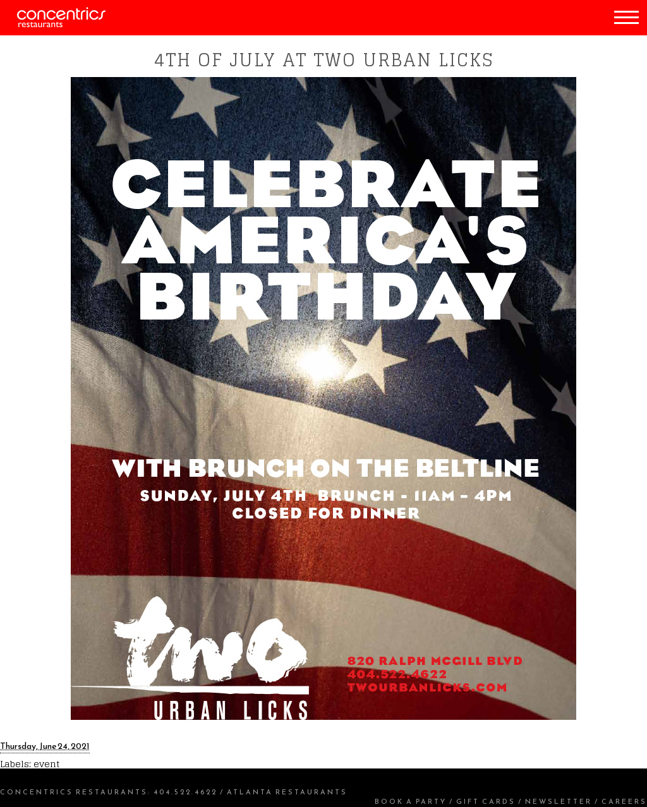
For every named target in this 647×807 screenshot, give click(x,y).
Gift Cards (486, 801)
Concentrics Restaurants (74, 792)
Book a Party (411, 801)
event (46, 764)
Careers (624, 801)
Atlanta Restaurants (287, 792)
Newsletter (558, 801)
